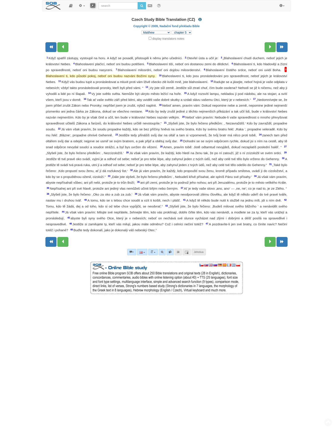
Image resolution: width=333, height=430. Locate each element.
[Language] (142, 252)
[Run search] (142, 5)
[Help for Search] (159, 5)
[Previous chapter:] (62, 47)
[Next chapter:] (270, 47)
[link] (170, 252)
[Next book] (282, 47)
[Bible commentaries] (131, 252)
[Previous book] (50, 47)
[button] (71, 5)
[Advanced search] (162, 252)
